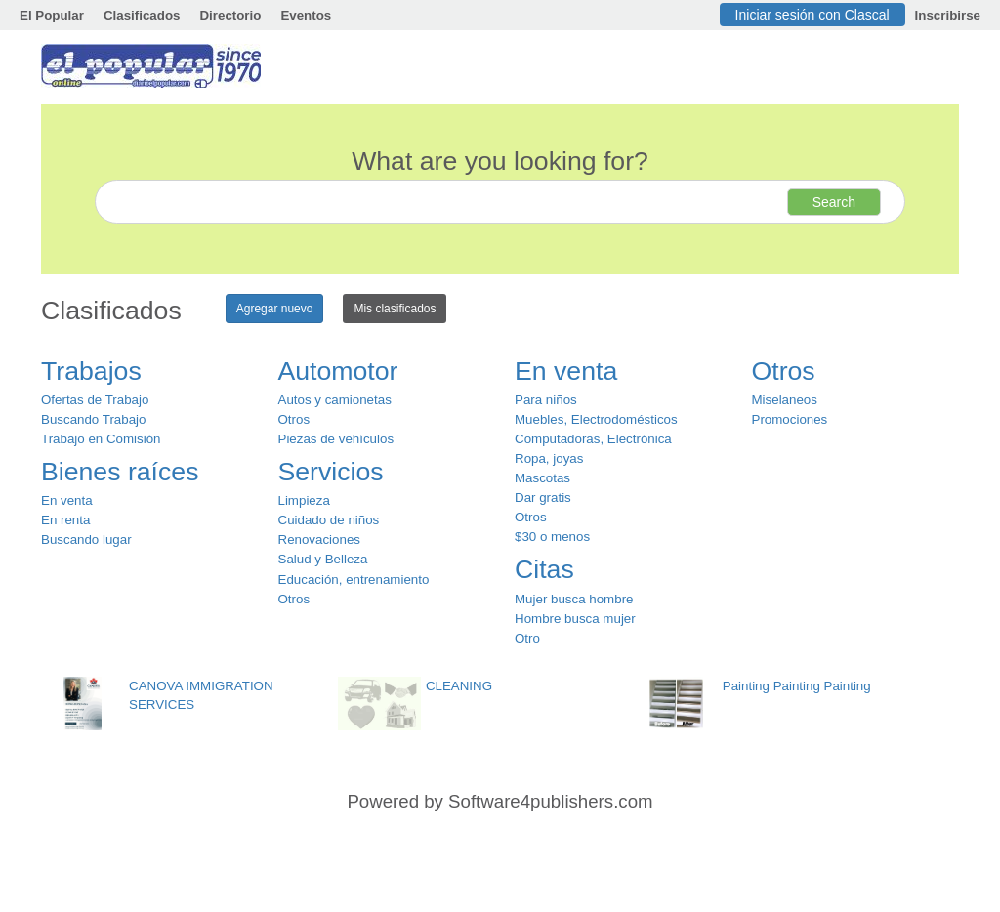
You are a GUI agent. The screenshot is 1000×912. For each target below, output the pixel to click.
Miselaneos (784, 400)
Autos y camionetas (335, 400)
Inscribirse (947, 15)
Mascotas (542, 478)
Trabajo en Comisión (100, 439)
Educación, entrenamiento (354, 579)
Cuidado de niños (329, 520)
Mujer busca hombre (574, 599)
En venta (67, 500)
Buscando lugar (86, 539)
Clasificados (142, 15)
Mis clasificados (395, 308)
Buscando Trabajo (93, 419)
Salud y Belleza (323, 559)
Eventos (305, 15)
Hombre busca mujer (575, 618)
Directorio (230, 15)
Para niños (546, 400)
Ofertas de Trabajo (94, 400)
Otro (527, 638)
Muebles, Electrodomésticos (596, 419)
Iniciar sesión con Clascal (812, 14)
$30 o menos (552, 536)
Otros (294, 419)
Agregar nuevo (274, 308)
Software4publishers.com (550, 801)
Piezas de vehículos (336, 439)
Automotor (338, 371)
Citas (544, 569)
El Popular (52, 15)
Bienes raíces (120, 471)
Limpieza (304, 500)
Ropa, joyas (549, 458)
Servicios (331, 471)
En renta (65, 520)
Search (833, 202)
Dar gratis (543, 497)
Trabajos (91, 371)
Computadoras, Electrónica (593, 439)
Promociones (790, 419)
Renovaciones (319, 539)
